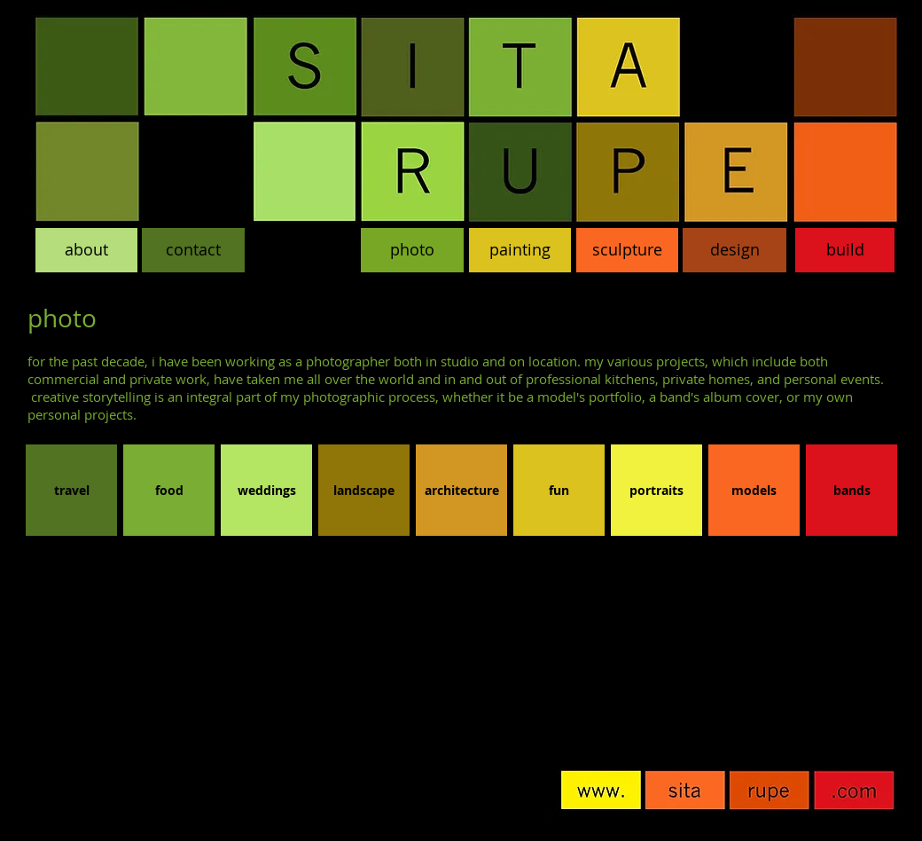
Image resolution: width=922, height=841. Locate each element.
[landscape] (364, 490)
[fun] (559, 490)
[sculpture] (627, 250)
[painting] (520, 250)
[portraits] (656, 490)
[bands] (851, 490)
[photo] (412, 250)
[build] (845, 250)
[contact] (193, 250)
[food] (169, 490)
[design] (734, 250)
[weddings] (266, 490)
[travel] (71, 490)
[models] (754, 490)
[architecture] (461, 490)
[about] (86, 250)
